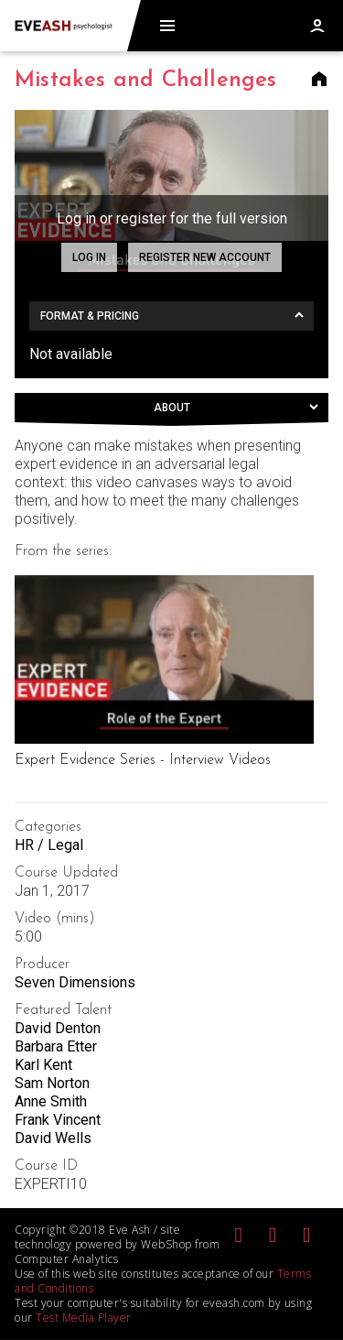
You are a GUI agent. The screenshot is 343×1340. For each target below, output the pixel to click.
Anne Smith (51, 1101)
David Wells (53, 1138)
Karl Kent (43, 1064)
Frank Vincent (58, 1119)
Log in (89, 257)
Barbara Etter (56, 1046)
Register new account (205, 257)
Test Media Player (84, 1317)
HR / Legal (49, 845)
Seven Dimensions (75, 982)
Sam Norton (52, 1083)
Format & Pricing (89, 316)
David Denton (58, 1028)
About (172, 407)
